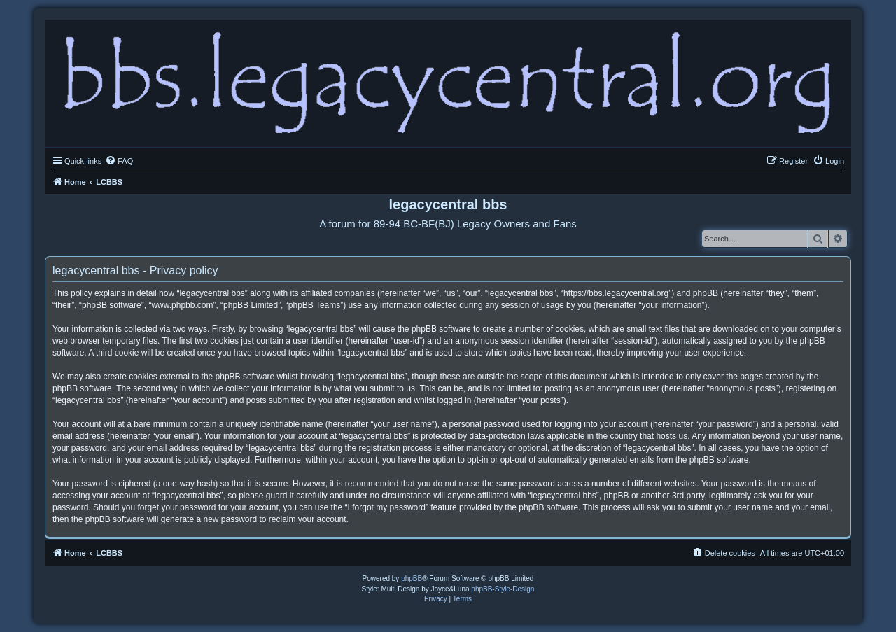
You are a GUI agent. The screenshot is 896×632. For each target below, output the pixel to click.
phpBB (411, 578)
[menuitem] (119, 161)
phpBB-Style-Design (502, 589)
